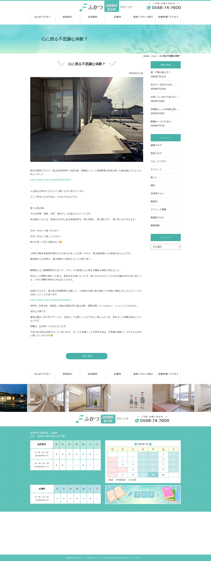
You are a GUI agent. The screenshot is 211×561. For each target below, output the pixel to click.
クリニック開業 (158, 209)
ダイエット (156, 169)
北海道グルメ (157, 193)
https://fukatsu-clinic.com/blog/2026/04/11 (50, 180)
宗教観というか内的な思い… (166, 111)
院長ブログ (156, 153)
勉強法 (154, 201)
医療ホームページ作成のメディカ (134, 557)
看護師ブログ (157, 217)
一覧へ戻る (86, 356)
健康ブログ (156, 145)
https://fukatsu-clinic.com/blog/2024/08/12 (50, 300)
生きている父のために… (166, 87)
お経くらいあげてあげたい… (166, 99)
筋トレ (154, 177)
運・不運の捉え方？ (166, 74)
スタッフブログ (158, 161)
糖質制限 (155, 225)
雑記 (153, 185)
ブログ (154, 56)
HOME (146, 56)
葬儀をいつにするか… (166, 124)
